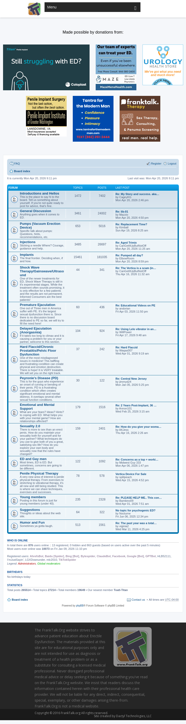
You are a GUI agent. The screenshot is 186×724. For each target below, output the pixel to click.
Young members (33, 497)
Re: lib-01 (122, 211)
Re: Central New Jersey (131, 378)
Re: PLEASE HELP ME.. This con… (139, 497)
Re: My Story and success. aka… (137, 194)
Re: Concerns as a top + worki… (137, 459)
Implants (27, 255)
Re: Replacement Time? (131, 224)
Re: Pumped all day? (129, 255)
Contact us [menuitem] (138, 599)
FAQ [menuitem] (17, 163)
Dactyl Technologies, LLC (132, 716)
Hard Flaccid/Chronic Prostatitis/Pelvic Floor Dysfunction (38, 350)
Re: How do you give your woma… (138, 426)
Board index (20, 599)
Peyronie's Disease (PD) (39, 378)
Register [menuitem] (156, 163)
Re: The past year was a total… (136, 523)
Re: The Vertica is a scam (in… (136, 268)
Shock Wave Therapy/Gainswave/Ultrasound (42, 271)
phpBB (80, 605)
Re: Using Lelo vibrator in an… (136, 329)
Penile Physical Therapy (39, 473)
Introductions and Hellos (39, 193)
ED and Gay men (33, 459)
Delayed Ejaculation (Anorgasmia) (36, 330)
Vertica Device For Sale (131, 474)
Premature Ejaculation (37, 305)
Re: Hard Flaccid (127, 347)
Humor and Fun (32, 522)
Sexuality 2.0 (30, 426)
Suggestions (30, 510)
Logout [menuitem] (172, 163)
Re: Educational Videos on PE (135, 305)
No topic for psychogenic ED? (135, 510)
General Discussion (35, 211)
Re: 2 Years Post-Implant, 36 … (136, 405)
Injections (28, 242)
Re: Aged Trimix (126, 242)
